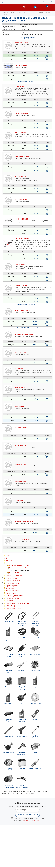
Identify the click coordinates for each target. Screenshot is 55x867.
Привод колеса (11, 588)
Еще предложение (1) (27, 82)
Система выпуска (11, 578)
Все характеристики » (27, 38)
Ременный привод (12, 563)
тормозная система (12, 591)
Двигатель (9, 558)
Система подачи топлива (14, 575)
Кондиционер (10, 606)
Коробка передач (12, 586)
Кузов (8, 555)
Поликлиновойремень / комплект (21, 568)
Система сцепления (12, 583)
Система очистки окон (13, 608)
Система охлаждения (13, 580)
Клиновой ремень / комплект (19, 565)
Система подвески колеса (14, 596)
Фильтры (9, 560)
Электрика (9, 601)
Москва (6, 2)
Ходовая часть (11, 593)
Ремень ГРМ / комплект (17, 573)
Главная (5, 12)
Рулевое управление (13, 598)
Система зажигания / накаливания (17, 603)
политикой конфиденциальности (32, 820)
